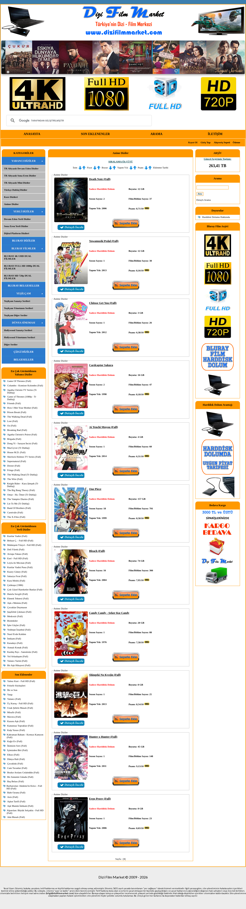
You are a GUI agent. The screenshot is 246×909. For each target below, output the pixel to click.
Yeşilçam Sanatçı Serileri (17, 301)
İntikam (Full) (14, 638)
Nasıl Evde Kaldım (16, 634)
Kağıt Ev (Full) (14, 741)
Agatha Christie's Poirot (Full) (22, 434)
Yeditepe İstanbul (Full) (19, 629)
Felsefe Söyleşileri (16, 685)
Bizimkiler (12, 620)
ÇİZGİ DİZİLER (23, 351)
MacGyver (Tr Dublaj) (18, 447)
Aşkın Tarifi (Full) (16, 801)
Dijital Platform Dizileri (16, 233)
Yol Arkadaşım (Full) (17, 656)
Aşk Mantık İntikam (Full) (20, 806)
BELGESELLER (23, 359)
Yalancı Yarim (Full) (17, 660)
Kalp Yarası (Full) (16, 730)
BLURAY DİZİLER (23, 240)
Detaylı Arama (203, 200)
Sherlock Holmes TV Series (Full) (24, 456)
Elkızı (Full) (13, 754)
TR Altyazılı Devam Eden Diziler (21, 168)
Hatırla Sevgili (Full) (17, 594)
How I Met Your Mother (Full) (22, 407)
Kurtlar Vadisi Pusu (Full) (20, 567)
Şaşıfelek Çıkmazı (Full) (19, 611)
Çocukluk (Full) (15, 763)
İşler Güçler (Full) (16, 625)
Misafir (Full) (14, 712)
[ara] (78, 120)
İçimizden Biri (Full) (17, 750)
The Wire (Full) (15, 479)
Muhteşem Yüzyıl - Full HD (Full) (24, 545)
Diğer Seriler (11, 344)
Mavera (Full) (14, 716)
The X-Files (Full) (16, 517)
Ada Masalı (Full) (16, 817)
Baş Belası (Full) (15, 781)
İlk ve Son (12, 690)
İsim (75, 167)
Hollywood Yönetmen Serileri (19, 337)
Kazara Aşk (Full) (16, 721)
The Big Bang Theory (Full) (21, 490)
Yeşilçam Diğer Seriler (15, 315)
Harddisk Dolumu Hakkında (216, 217)
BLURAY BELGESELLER (23, 285)
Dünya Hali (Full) (16, 759)
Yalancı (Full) (14, 699)
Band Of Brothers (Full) (19, 508)
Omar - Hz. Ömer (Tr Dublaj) (21, 494)
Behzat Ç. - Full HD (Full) (20, 540)
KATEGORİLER (24, 153)
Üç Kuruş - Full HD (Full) (20, 703)
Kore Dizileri (11, 197)
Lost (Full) (12, 421)
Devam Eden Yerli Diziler (17, 219)
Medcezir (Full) (15, 616)
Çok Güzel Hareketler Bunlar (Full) (24, 589)
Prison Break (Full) (16, 412)
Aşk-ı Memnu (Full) (17, 603)
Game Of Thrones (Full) (19, 381)
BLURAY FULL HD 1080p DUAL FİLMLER (22, 267)
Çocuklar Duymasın (17, 607)
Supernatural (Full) (16, 461)
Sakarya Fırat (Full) (17, 576)
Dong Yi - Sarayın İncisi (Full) (22, 443)
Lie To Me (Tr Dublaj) (18, 503)
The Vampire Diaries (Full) (20, 499)
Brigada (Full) (14, 439)
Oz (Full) (11, 425)
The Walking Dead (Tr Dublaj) (22, 474)
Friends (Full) (14, 403)
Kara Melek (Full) (16, 580)
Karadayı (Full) (14, 643)
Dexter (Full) (13, 465)
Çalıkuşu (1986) (15, 585)
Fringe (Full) (13, 470)
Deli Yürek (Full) (15, 549)
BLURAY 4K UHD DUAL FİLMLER (17, 257)
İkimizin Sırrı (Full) (17, 745)
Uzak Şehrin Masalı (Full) (20, 707)
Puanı (140, 167)
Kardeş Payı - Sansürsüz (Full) (22, 652)
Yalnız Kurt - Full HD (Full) (21, 681)
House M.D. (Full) (16, 452)
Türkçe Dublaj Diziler (15, 189)
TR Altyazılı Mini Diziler (17, 182)
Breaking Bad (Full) (17, 430)
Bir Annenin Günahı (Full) (20, 777)
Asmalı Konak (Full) (17, 647)
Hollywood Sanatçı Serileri (18, 330)
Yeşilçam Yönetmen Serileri (18, 308)
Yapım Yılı (122, 167)
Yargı (10, 694)
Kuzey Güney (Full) (17, 571)
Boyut (105, 167)
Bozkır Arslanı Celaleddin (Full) (23, 772)
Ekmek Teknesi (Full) (18, 598)
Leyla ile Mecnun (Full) (19, 562)
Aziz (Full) (12, 797)
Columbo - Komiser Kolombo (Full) (25, 385)
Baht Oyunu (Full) (16, 792)
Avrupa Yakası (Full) (17, 554)
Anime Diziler (11, 204)
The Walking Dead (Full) (19, 416)
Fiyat (89, 167)
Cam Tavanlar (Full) (17, 768)
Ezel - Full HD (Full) (17, 558)
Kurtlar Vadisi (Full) (17, 536)
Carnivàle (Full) (15, 512)
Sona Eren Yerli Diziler (16, 226)
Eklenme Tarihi (160, 167)
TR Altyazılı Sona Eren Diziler (20, 175)
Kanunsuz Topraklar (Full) (20, 725)
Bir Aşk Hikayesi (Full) (18, 665)
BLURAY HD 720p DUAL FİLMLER (18, 277)
